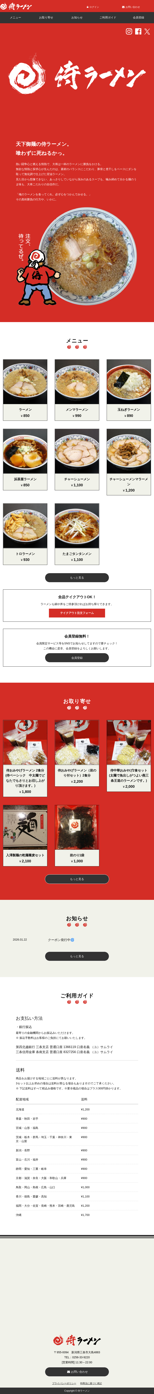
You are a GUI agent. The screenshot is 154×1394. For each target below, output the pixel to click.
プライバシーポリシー (64, 1383)
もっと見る (77, 577)
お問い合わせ (77, 1371)
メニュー (15, 17)
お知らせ (77, 17)
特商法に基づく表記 (91, 1383)
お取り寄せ (46, 17)
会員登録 (138, 17)
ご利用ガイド (107, 17)
